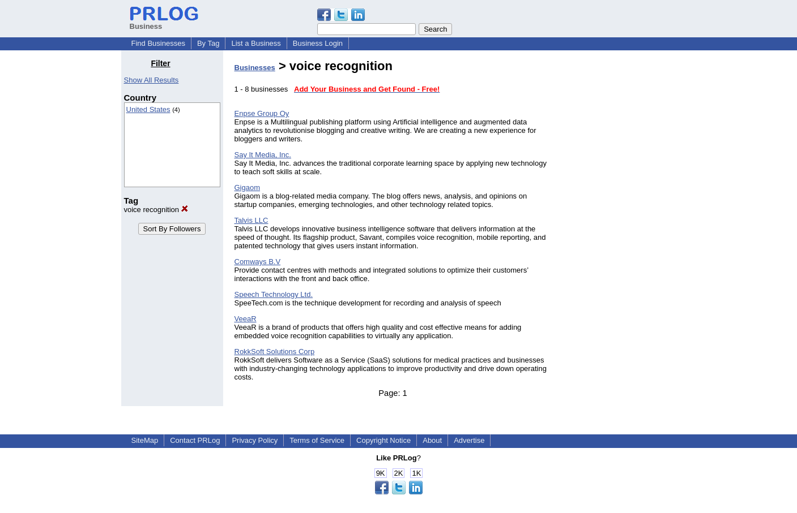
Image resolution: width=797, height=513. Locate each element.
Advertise (469, 440)
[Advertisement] (618, 228)
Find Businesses (158, 43)
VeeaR (246, 318)
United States (148, 109)
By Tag (208, 43)
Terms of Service (316, 440)
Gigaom (248, 187)
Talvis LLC (251, 220)
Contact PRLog (195, 440)
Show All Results (151, 80)
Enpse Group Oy (262, 113)
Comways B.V (258, 261)
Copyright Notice (383, 440)
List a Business (255, 43)
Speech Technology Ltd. (274, 294)
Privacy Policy (255, 440)
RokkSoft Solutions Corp (275, 351)
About (432, 440)
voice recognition (156, 209)
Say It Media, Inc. (263, 154)
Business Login (318, 43)
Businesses (255, 67)
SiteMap (145, 440)
